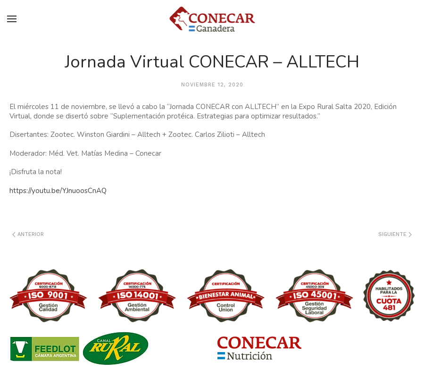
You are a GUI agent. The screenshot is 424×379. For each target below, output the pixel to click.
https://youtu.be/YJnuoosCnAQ (58, 190)
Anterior (28, 234)
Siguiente (395, 234)
